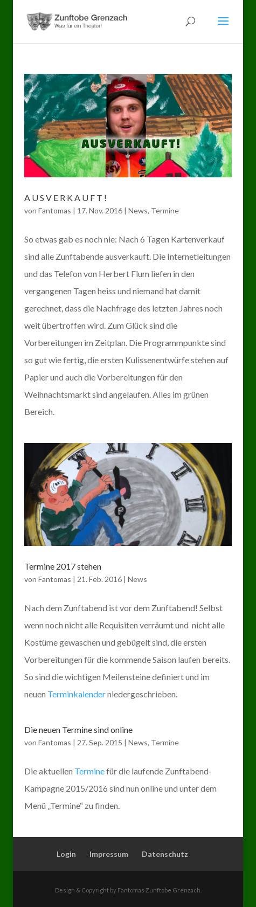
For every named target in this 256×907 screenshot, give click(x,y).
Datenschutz (165, 853)
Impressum (108, 853)
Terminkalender (76, 694)
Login (66, 853)
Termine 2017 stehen (62, 566)
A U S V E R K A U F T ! (65, 197)
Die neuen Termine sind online (78, 729)
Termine (165, 210)
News (138, 210)
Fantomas (54, 210)
